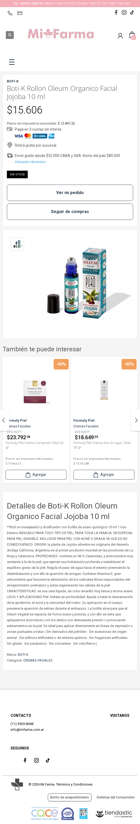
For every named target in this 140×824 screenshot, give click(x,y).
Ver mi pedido (70, 192)
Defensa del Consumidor (116, 797)
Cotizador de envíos (30, 162)
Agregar (35, 474)
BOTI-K (23, 655)
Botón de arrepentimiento (69, 797)
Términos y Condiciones (74, 784)
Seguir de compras (70, 211)
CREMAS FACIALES (38, 660)
